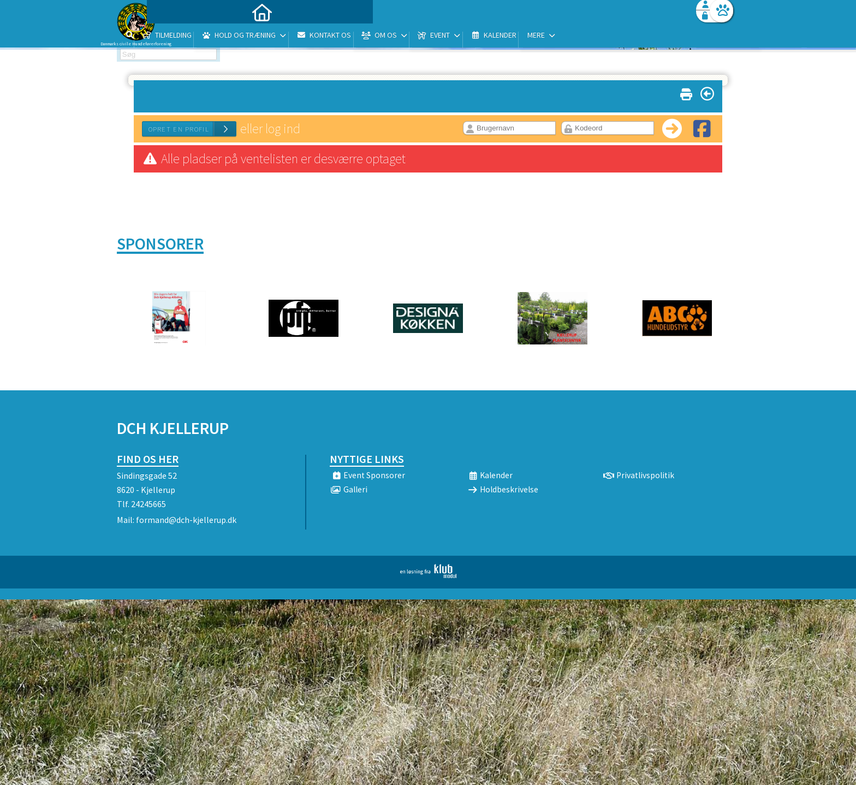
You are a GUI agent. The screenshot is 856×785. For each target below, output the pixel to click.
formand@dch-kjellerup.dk (186, 519)
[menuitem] (185, 37)
